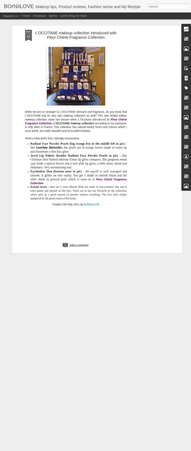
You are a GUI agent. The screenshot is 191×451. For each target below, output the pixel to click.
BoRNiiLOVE (91, 183)
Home (26, 15)
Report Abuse (118, 449)
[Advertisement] (148, 69)
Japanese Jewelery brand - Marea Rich (86, 403)
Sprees (53, 15)
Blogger (107, 449)
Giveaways (39, 15)
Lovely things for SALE (73, 15)
